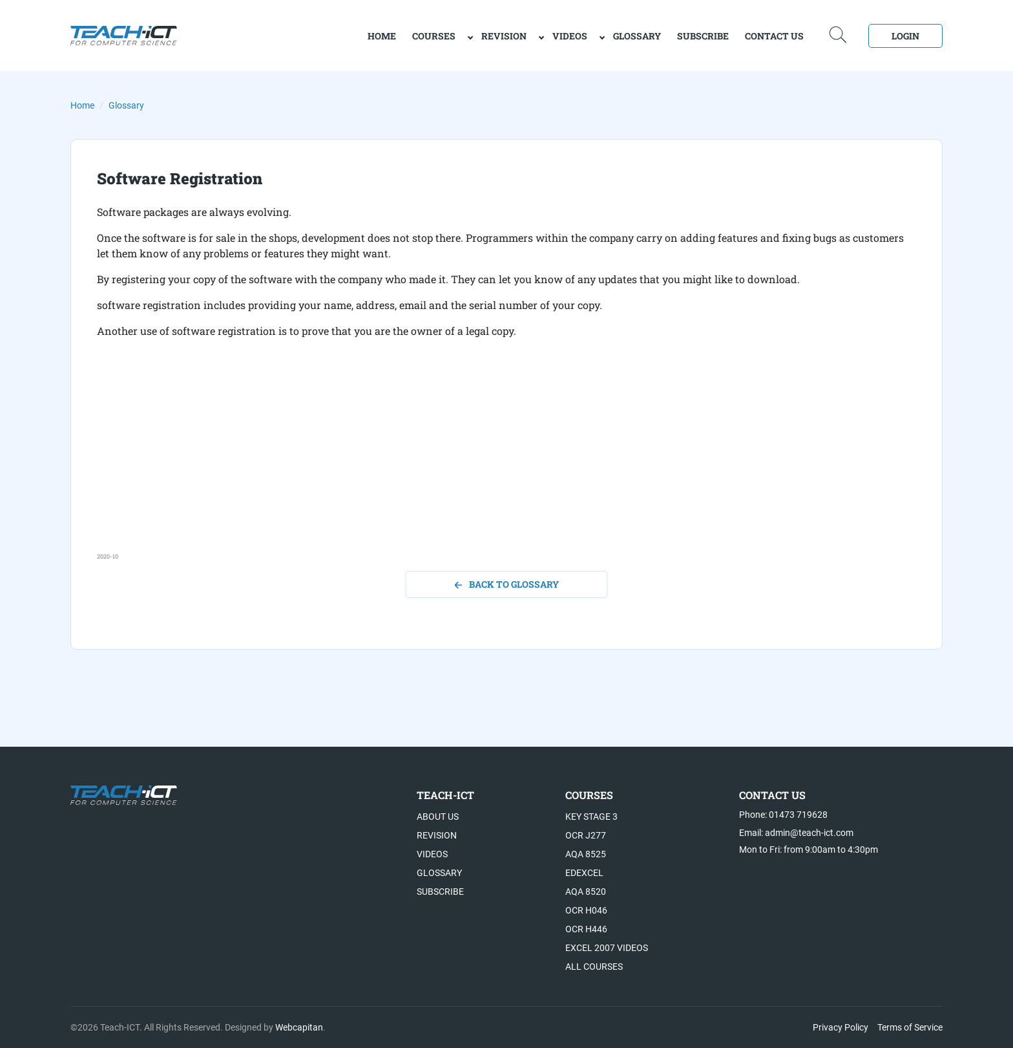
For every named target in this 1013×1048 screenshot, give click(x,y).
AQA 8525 (585, 854)
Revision (504, 36)
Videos (569, 36)
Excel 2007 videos (606, 948)
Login (905, 36)
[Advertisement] (484, 461)
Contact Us (774, 36)
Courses (433, 36)
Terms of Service (910, 1027)
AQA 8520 (585, 891)
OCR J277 (585, 835)
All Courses (594, 966)
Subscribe (703, 36)
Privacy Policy (840, 1027)
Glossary (637, 36)
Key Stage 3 (591, 816)
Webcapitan (299, 1027)
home (382, 36)
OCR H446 (586, 929)
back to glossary (507, 584)
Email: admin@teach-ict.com (796, 833)
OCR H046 (586, 910)
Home (82, 105)
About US (438, 816)
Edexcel (584, 873)
